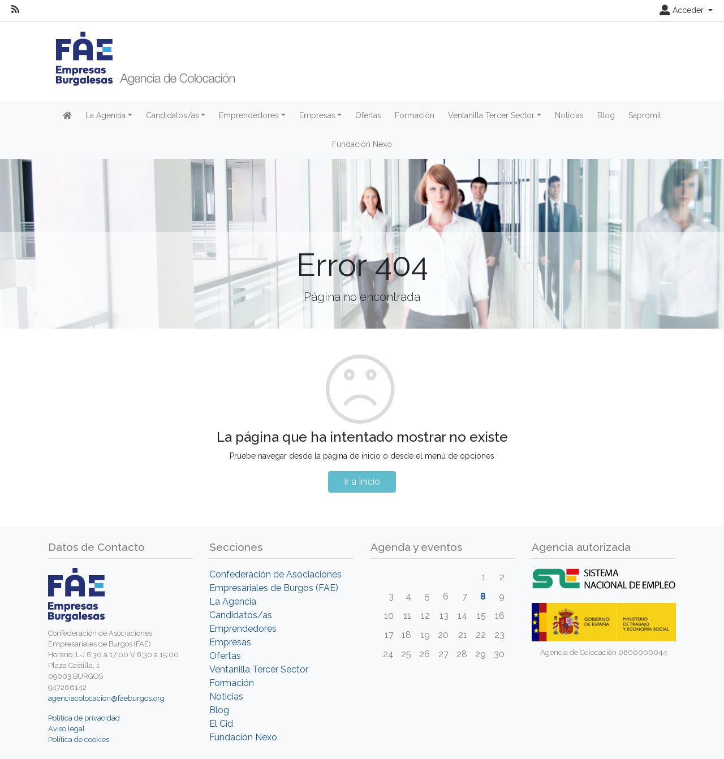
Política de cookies (78, 739)
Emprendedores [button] (249, 115)
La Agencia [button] (105, 115)
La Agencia (232, 601)
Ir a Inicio (362, 481)
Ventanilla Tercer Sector (258, 669)
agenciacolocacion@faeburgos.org (106, 698)
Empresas (230, 642)
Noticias (569, 115)
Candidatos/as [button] (172, 115)
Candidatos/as (240, 615)
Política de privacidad (84, 718)
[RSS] (15, 10)
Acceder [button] (683, 10)
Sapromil (644, 115)
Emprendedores (243, 628)
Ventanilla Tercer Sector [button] (491, 115)
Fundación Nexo (362, 144)
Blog (606, 115)
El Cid (221, 723)
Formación (414, 115)
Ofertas (368, 115)
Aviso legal (66, 728)
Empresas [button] (317, 115)
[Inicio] (141, 58)
